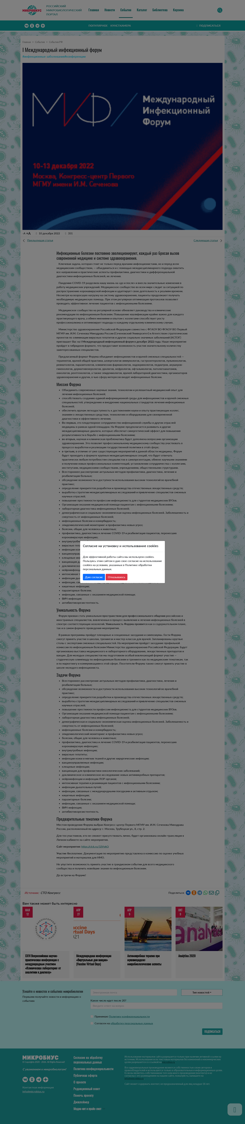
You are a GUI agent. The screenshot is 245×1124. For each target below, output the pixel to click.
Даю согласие (94, 577)
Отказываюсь (116, 577)
